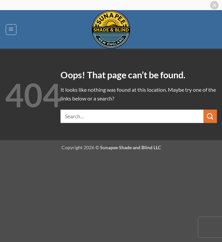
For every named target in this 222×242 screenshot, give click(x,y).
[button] (11, 29)
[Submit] (210, 116)
